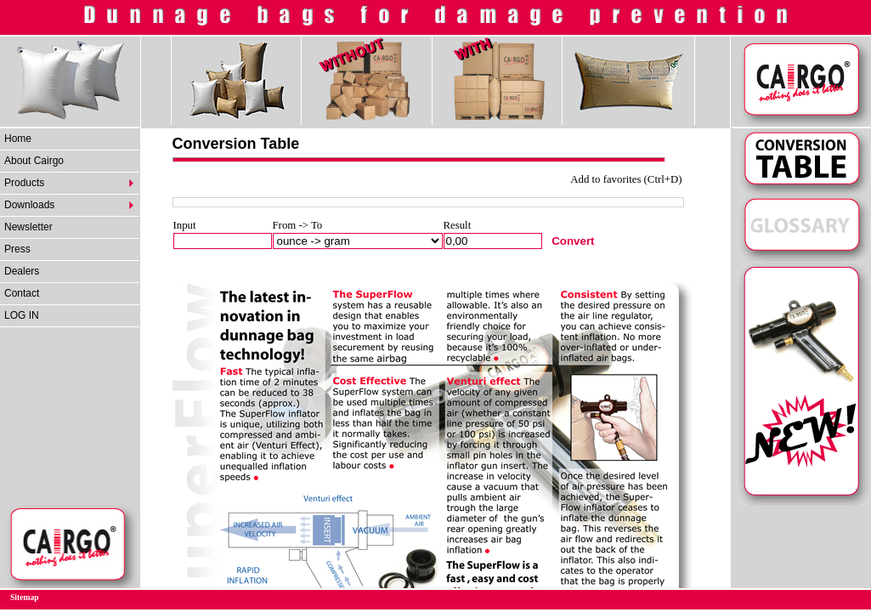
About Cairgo (34, 161)
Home (17, 138)
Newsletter (28, 227)
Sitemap (24, 597)
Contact (21, 293)
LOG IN (21, 315)
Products (24, 183)
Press (17, 249)
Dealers (21, 271)
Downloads (29, 205)
